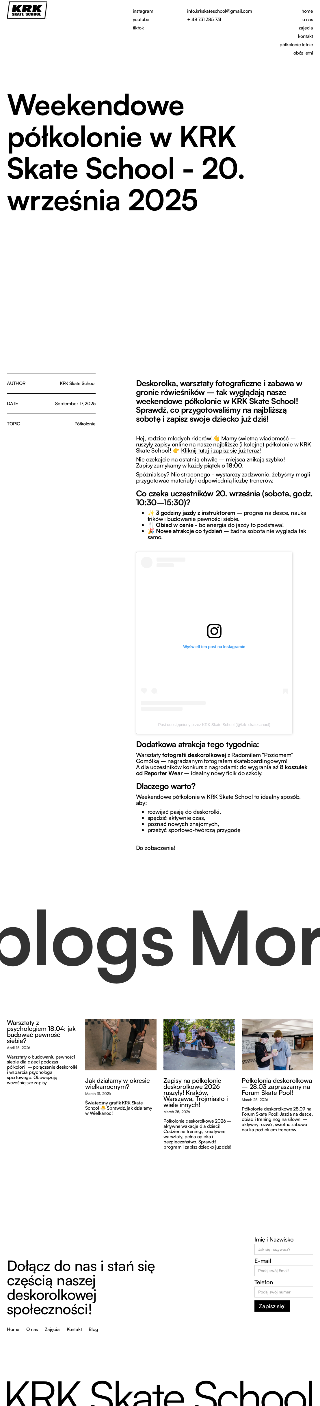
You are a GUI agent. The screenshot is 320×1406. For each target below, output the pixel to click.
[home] (27, 10)
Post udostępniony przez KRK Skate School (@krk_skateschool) (214, 724)
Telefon (263, 1282)
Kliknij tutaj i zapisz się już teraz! (221, 450)
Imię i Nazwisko (274, 1239)
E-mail (262, 1261)
